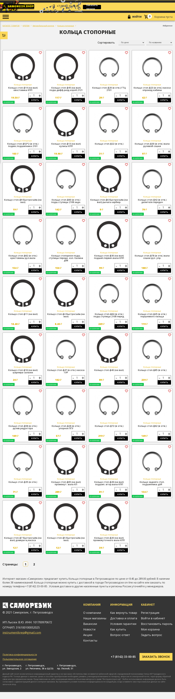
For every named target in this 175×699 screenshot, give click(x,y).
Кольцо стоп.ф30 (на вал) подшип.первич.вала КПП (109, 259)
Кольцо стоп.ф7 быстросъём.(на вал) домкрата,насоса (23, 545)
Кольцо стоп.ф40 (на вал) (109, 374)
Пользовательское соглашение (20, 666)
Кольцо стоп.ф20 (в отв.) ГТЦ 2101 (109, 89)
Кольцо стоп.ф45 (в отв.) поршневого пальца (152, 318)
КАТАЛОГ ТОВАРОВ (11, 26)
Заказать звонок (96, 7)
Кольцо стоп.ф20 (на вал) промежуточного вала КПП (109, 545)
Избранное (167, 26)
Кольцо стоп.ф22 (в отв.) (109, 145)
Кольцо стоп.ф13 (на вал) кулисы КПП (66, 146)
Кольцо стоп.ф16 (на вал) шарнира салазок (23, 375)
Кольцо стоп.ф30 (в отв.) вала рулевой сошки (152, 146)
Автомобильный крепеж (43, 26)
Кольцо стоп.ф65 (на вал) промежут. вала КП (66, 488)
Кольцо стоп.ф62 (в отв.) (152, 430)
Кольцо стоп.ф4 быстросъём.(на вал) (66, 318)
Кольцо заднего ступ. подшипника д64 (152, 488)
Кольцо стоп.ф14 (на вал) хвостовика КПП (23, 89)
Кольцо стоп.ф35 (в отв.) (23, 487)
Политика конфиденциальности (20, 661)
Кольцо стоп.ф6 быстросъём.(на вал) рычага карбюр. (109, 203)
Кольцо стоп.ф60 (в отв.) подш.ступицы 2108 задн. (66, 203)
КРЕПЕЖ (26, 26)
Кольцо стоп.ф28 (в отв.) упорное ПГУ (66, 432)
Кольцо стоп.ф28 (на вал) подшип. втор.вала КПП (109, 488)
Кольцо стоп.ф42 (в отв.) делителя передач (152, 203)
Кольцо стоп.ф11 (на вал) (23, 317)
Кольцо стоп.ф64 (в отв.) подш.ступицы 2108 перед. (109, 318)
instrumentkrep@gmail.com (22, 639)
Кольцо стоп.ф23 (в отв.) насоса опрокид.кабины (152, 89)
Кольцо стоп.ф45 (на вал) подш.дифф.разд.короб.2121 (66, 89)
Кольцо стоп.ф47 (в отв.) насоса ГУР (65, 375)
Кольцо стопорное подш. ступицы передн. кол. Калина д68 (66, 261)
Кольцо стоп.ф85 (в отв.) (152, 374)
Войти (136, 17)
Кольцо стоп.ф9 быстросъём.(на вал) (23, 203)
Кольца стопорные (65, 26)
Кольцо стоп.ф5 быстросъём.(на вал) (66, 545)
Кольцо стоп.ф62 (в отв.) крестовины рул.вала (23, 259)
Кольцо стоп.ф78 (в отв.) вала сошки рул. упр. (152, 259)
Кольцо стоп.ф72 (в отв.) (109, 430)
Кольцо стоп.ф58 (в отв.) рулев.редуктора (23, 432)
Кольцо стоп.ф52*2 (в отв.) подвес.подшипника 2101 (22, 146)
